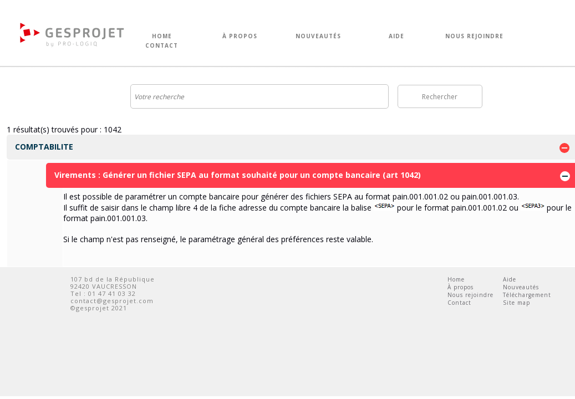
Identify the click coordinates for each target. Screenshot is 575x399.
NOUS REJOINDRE (474, 36)
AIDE (396, 36)
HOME (162, 36)
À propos (460, 287)
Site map (516, 302)
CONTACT (161, 45)
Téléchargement (527, 295)
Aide (509, 279)
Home (456, 279)
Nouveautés (521, 287)
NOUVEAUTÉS (318, 36)
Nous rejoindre (470, 295)
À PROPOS (239, 36)
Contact (459, 302)
